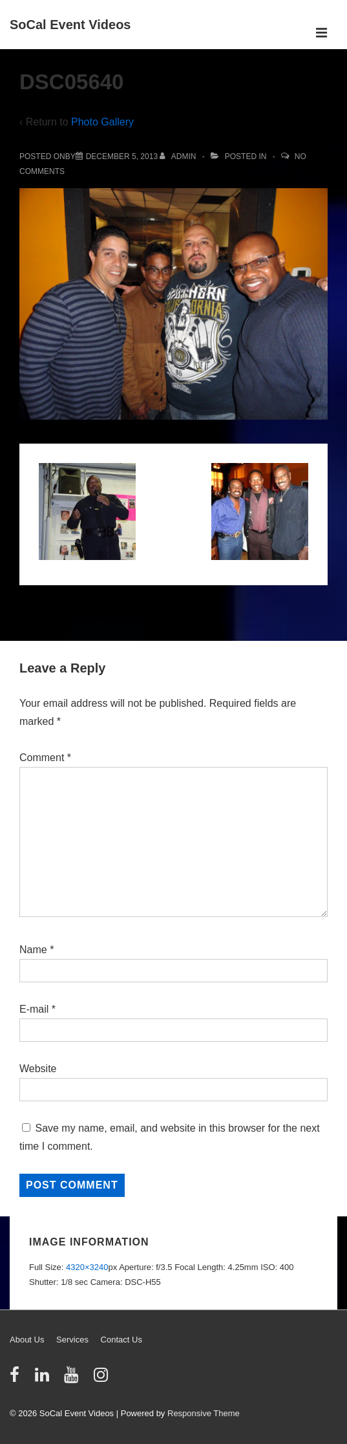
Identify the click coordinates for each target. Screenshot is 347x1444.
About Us (27, 1339)
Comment (45, 757)
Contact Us (121, 1339)
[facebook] (17, 1379)
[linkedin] (45, 1379)
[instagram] (102, 1379)
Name (33, 949)
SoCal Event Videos (70, 24)
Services (72, 1339)
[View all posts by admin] (179, 156)
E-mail (33, 1009)
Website (38, 1068)
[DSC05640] (122, 156)
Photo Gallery (102, 121)
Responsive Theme (203, 1413)
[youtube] (74, 1379)
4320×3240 (87, 1267)
